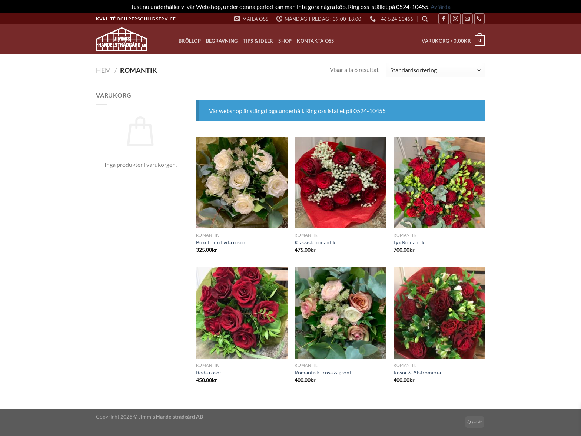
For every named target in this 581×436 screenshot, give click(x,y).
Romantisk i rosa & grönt (323, 372)
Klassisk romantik (315, 242)
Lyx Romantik (409, 242)
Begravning (222, 41)
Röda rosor (209, 372)
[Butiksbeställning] (435, 70)
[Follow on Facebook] (443, 18)
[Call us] (479, 18)
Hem (103, 70)
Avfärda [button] (441, 6)
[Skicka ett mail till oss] (467, 18)
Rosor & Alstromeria (417, 372)
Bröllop (190, 41)
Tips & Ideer (258, 41)
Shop (285, 41)
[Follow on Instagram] (455, 18)
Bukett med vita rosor (221, 242)
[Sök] (425, 19)
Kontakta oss (315, 41)
